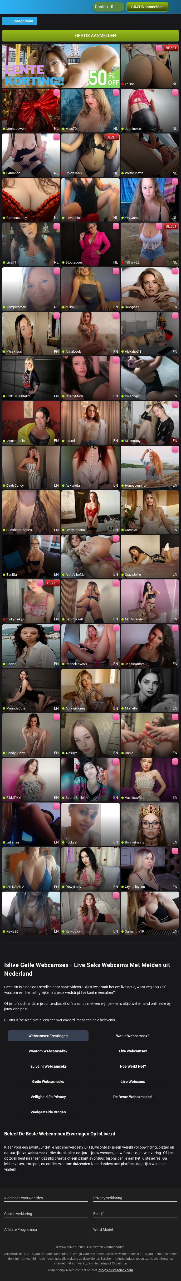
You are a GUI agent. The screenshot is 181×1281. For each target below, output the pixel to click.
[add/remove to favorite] (125, 48)
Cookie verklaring (18, 1214)
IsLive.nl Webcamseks (48, 1066)
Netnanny (101, 1263)
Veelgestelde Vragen (48, 1112)
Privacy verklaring (107, 1198)
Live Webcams (133, 1081)
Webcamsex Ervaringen (48, 1036)
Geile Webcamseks (48, 1081)
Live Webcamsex (133, 1051)
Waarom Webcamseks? (48, 1051)
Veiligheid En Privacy (48, 1097)
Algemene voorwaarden (23, 1198)
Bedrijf (98, 1214)
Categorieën (19, 21)
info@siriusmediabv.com (115, 1270)
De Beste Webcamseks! (132, 1097)
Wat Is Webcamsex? (132, 1036)
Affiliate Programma (20, 1229)
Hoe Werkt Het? (133, 1066)
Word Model (103, 1229)
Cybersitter (119, 1263)
